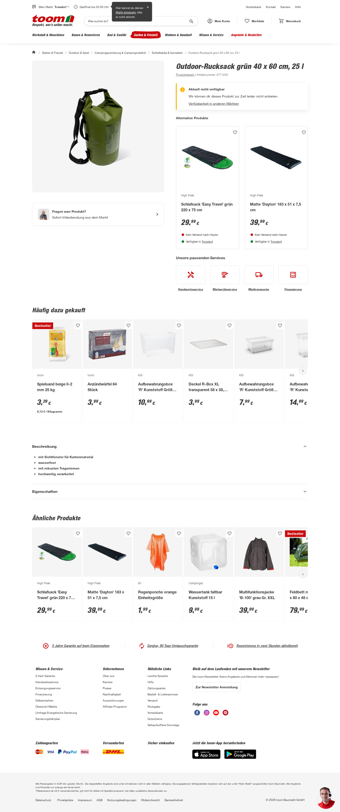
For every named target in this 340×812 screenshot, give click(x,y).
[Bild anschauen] (98, 126)
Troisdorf (207, 241)
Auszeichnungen (113, 700)
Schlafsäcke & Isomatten (167, 53)
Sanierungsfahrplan (47, 719)
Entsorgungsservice (47, 688)
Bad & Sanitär (116, 35)
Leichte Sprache (158, 676)
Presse (107, 688)
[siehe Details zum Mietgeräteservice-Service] (225, 278)
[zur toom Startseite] (53, 21)
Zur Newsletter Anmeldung (217, 687)
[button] (218, 21)
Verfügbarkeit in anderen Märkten (214, 104)
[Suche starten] (191, 21)
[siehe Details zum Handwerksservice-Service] (190, 278)
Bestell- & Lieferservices (163, 694)
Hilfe (298, 7)
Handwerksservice (46, 682)
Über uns (108, 676)
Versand (152, 700)
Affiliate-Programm (115, 706)
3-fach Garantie (45, 676)
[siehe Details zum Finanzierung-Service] (293, 278)
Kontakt (271, 7)
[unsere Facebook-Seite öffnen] (197, 714)
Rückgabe (154, 706)
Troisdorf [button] (62, 7)
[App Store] (206, 758)
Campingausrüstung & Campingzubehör (120, 53)
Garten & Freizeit (145, 35)
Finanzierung (43, 694)
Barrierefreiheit (174, 800)
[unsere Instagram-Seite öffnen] (206, 714)
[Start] (34, 53)
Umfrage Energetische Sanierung (56, 713)
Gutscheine (155, 719)
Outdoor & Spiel (79, 53)
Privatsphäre (65, 800)
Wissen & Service (211, 35)
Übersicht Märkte (46, 706)
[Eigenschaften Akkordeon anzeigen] (170, 491)
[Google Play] (240, 758)
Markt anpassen (126, 12)
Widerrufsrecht (150, 800)
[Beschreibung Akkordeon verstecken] (170, 446)
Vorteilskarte (253, 7)
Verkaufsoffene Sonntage (163, 725)
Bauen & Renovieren (86, 35)
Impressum (85, 800)
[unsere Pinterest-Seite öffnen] (225, 714)
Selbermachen (44, 700)
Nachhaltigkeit (112, 694)
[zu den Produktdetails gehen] (185, 74)
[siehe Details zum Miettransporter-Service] (259, 278)
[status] (254, 21)
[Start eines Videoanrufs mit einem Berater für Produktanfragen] (98, 214)
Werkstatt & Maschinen (48, 35)
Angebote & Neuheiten (246, 35)
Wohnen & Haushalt (178, 35)
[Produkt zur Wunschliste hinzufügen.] (235, 132)
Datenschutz (43, 800)
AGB (99, 800)
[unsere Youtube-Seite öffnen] (216, 714)
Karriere (285, 7)
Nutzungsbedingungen (121, 800)
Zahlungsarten (157, 688)
